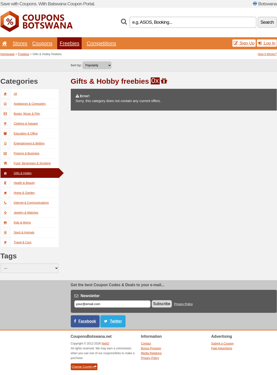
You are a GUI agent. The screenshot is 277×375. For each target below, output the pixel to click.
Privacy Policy (183, 304)
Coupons (42, 43)
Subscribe (161, 304)
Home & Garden (17, 193)
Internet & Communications (24, 203)
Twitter (116, 321)
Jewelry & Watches (19, 213)
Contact (146, 343)
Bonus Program (151, 348)
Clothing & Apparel (19, 123)
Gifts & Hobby (16, 173)
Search (267, 22)
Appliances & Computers (23, 104)
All (8, 94)
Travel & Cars (16, 242)
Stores (20, 43)
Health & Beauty (17, 183)
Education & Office (19, 133)
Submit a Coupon (222, 343)
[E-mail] (112, 304)
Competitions (101, 43)
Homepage (7, 54)
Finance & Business (20, 153)
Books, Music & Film (20, 114)
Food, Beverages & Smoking (25, 163)
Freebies (69, 43)
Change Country (84, 366)
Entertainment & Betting (22, 143)
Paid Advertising (221, 348)
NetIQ (105, 343)
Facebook (87, 321)
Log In (266, 43)
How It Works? (267, 54)
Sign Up (244, 43)
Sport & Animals (17, 232)
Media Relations (151, 353)
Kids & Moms (15, 222)
